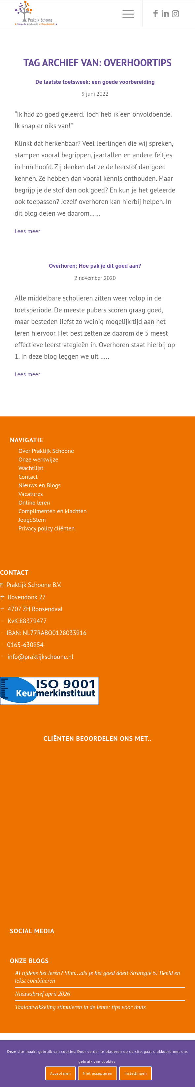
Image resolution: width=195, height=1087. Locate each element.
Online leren (34, 502)
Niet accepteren (97, 1073)
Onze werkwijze (38, 459)
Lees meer (30, 232)
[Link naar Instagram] (175, 14)
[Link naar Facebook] (156, 14)
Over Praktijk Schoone (46, 451)
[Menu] (125, 13)
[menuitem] (109, 13)
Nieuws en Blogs (39, 485)
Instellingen (135, 1073)
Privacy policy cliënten (46, 528)
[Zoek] (109, 13)
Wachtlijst (31, 468)
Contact (28, 476)
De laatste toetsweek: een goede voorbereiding (95, 81)
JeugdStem (32, 519)
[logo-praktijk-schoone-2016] (81, 13)
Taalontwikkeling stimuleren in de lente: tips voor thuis (80, 1007)
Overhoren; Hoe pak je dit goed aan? (95, 265)
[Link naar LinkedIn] (166, 14)
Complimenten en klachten (52, 511)
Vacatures (30, 494)
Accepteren (60, 1073)
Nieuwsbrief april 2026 (42, 994)
